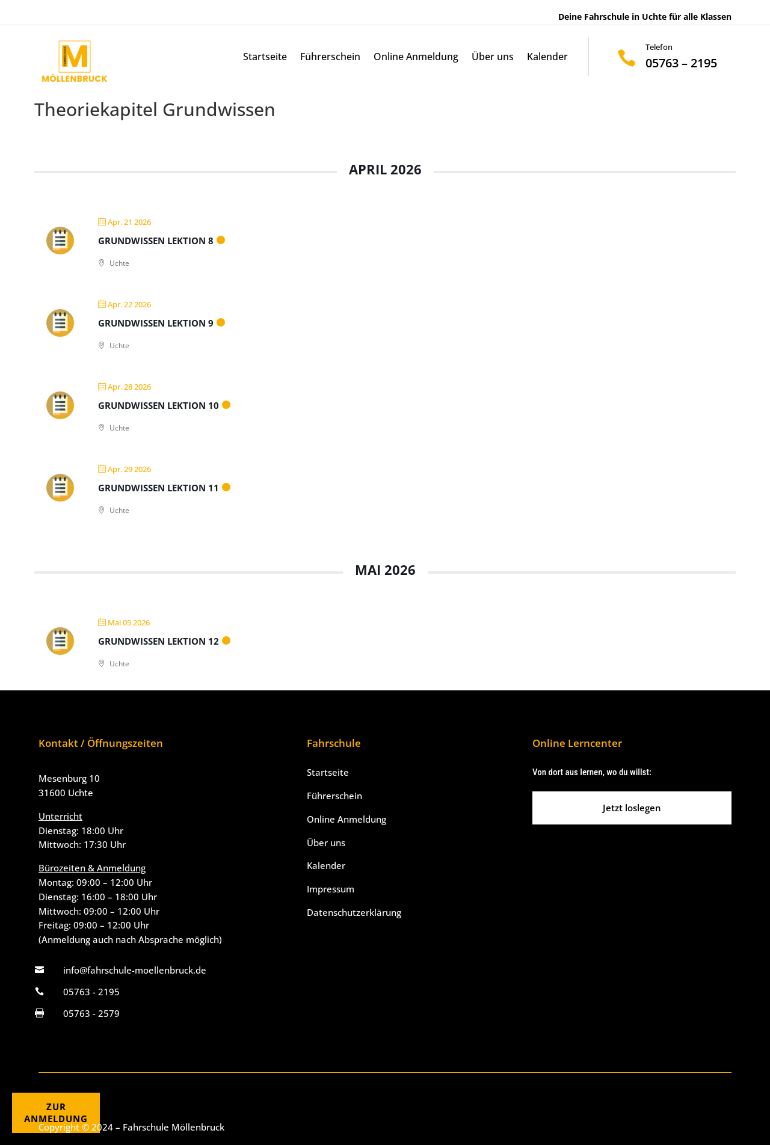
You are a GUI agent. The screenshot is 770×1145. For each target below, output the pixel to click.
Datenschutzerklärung (354, 912)
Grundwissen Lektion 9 (156, 323)
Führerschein (330, 57)
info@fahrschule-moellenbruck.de (134, 970)
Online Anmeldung (416, 57)
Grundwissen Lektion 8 (156, 241)
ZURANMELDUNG (56, 1112)
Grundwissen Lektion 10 (158, 405)
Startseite (265, 57)
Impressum (330, 889)
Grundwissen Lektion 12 (158, 641)
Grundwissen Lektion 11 (158, 488)
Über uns (493, 57)
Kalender (547, 57)
